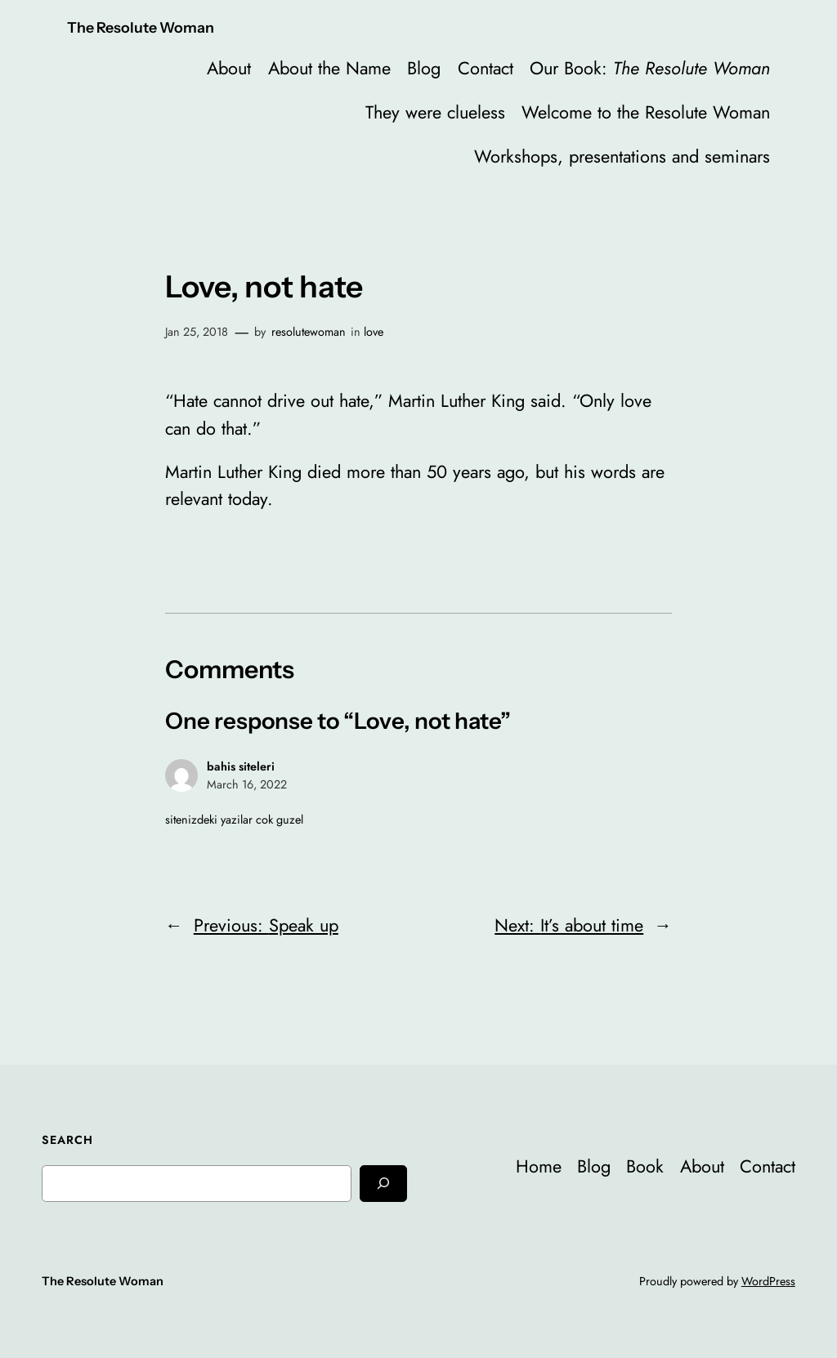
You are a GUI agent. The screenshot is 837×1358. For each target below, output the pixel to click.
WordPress (768, 1281)
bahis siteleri (241, 766)
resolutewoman (308, 332)
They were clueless (435, 112)
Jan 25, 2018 (196, 332)
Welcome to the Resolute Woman (645, 112)
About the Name (329, 68)
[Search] (383, 1183)
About (229, 68)
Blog (424, 68)
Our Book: (650, 68)
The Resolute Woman (140, 27)
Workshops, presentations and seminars (622, 156)
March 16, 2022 (247, 784)
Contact (485, 68)
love (373, 332)
